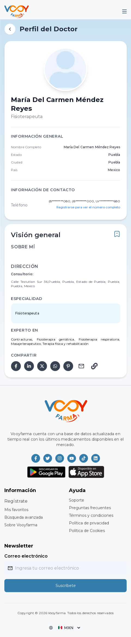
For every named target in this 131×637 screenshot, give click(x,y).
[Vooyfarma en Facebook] (35, 458)
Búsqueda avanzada (23, 517)
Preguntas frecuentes (90, 507)
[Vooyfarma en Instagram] (59, 458)
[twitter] (42, 366)
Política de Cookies (87, 530)
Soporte (76, 500)
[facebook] (16, 366)
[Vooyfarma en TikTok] (83, 458)
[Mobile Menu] (124, 11)
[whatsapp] (55, 366)
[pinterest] (68, 366)
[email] (81, 366)
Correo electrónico (26, 556)
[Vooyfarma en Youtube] (71, 458)
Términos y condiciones (91, 515)
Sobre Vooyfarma (20, 524)
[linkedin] (29, 366)
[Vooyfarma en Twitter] (47, 458)
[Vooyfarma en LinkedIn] (95, 458)
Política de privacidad (89, 523)
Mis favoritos (16, 509)
